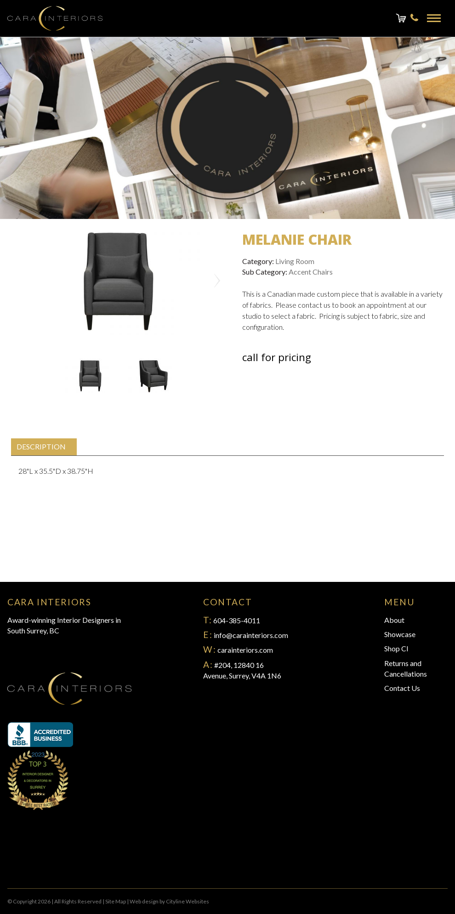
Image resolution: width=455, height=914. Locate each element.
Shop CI (396, 648)
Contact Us (402, 688)
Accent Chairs (311, 271)
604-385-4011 (236, 620)
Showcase (399, 634)
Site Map (115, 901)
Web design (144, 901)
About (394, 619)
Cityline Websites (187, 901)
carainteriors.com (245, 649)
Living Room (294, 261)
